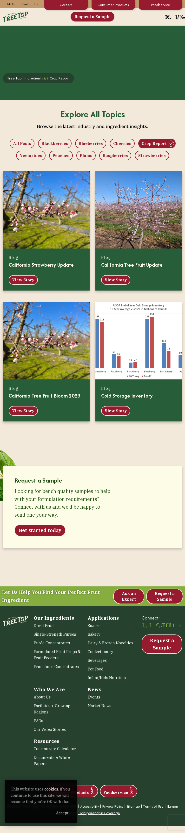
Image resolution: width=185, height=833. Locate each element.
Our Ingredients (54, 618)
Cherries (122, 143)
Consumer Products (113, 4)
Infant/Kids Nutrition (107, 677)
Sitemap (133, 806)
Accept (91, 813)
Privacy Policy (112, 806)
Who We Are (49, 689)
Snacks (94, 625)
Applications (103, 618)
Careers (66, 4)
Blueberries (91, 143)
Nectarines (31, 155)
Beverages (97, 660)
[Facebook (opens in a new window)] (145, 625)
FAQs (11, 4)
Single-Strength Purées (55, 634)
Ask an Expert (129, 596)
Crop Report (154, 143)
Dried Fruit (44, 625)
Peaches (61, 155)
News (94, 689)
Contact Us (29, 4)
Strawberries (152, 155)
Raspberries (115, 155)
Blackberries (54, 143)
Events (94, 697)
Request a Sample (92, 16)
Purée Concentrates (52, 643)
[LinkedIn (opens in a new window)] (160, 625)
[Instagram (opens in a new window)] (152, 625)
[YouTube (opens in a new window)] (176, 625)
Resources (46, 741)
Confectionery (100, 651)
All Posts (22, 143)
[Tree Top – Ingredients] (15, 16)
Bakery (94, 634)
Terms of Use (153, 806)
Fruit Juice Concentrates (56, 666)
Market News (99, 705)
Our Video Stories (50, 729)
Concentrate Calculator (55, 748)
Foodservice (160, 4)
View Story (23, 280)
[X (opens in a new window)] (168, 625)
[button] (168, 17)
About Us (42, 697)
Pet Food (96, 669)
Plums (86, 155)
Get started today (40, 530)
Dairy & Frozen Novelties (110, 643)
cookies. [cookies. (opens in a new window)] (56, 789)
